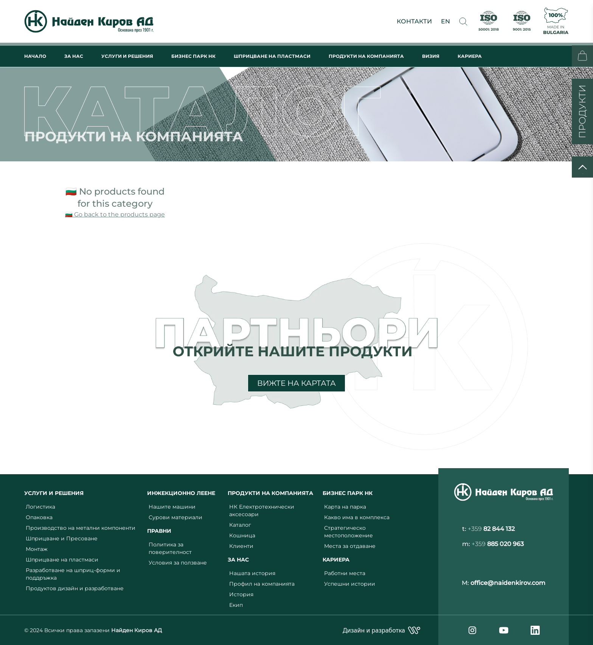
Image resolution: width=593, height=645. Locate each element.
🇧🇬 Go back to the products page (115, 214)
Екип (236, 605)
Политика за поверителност (170, 548)
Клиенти (241, 546)
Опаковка (39, 517)
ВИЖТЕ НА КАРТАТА (296, 383)
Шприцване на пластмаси (62, 559)
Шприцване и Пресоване (62, 538)
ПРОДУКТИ (582, 111)
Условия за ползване (178, 562)
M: (503, 582)
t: (488, 528)
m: (493, 544)
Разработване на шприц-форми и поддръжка (73, 574)
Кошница (242, 535)
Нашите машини (172, 506)
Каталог (240, 524)
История (241, 594)
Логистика (40, 506)
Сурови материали (175, 517)
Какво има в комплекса (357, 517)
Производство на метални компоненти (80, 527)
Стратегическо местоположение (348, 531)
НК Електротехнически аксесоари (261, 510)
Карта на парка (345, 506)
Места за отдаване (350, 546)
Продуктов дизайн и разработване (75, 588)
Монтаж (37, 549)
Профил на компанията (262, 583)
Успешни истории (349, 583)
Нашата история (252, 573)
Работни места (344, 573)
